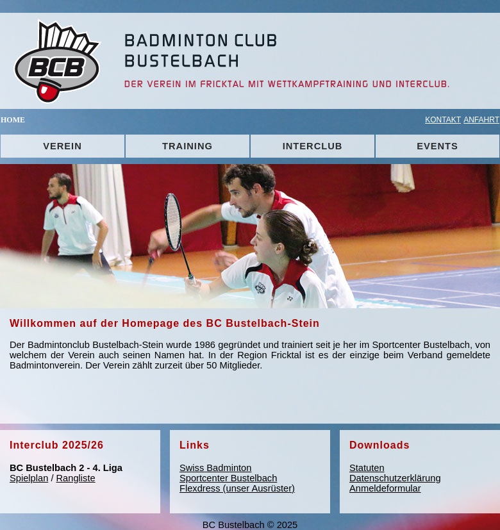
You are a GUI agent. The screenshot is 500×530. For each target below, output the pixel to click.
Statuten (367, 468)
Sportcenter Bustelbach (228, 478)
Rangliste (76, 478)
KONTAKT (443, 119)
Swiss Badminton (215, 468)
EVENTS (437, 146)
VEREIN (62, 146)
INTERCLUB (313, 146)
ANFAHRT (481, 119)
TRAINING (187, 146)
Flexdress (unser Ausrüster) (237, 488)
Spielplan (29, 478)
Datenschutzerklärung (395, 478)
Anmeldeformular (385, 488)
